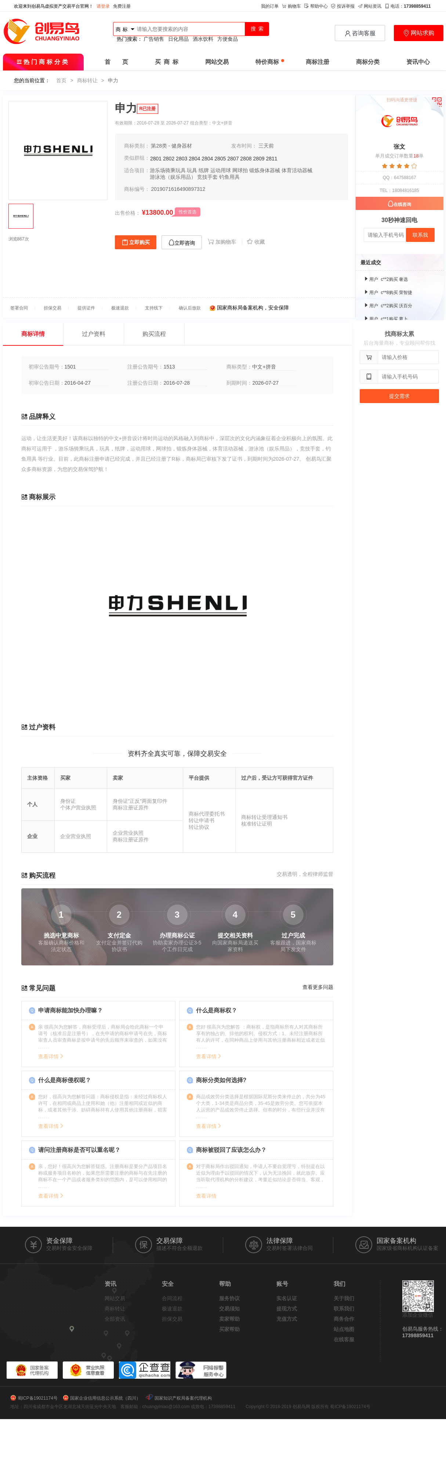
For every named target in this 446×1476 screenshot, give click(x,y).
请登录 (103, 6)
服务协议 (229, 1298)
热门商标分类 (43, 62)
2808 (245, 159)
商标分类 (368, 62)
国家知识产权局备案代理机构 (183, 1398)
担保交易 (172, 1319)
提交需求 (399, 396)
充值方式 (286, 1319)
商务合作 (344, 1319)
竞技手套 (207, 177)
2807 (233, 159)
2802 (168, 159)
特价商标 (269, 62)
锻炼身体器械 (264, 170)
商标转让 (87, 80)
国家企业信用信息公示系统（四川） (105, 1398)
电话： (408, 6)
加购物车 (222, 242)
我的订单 (270, 6)
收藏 (256, 242)
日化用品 (178, 39)
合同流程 (172, 1298)
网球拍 (240, 170)
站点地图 (344, 1329)
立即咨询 (181, 243)
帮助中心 (316, 6)
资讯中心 (418, 62)
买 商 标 (166, 62)
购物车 (291, 6)
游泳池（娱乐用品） (173, 177)
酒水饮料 (203, 39)
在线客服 (344, 1339)
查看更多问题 (317, 987)
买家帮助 (229, 1329)
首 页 (116, 62)
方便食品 (227, 39)
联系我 (420, 235)
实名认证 (286, 1298)
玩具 (192, 170)
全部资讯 (115, 1319)
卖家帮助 (229, 1319)
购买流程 (154, 334)
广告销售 (154, 39)
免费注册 (122, 6)
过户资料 (93, 334)
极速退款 (172, 1309)
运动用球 (220, 170)
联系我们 (344, 1309)
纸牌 (204, 170)
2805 (220, 159)
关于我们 (344, 1298)
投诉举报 (343, 6)
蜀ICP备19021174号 (38, 1398)
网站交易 (217, 62)
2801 (156, 159)
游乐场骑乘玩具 (168, 170)
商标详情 (33, 334)
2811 (271, 159)
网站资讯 (369, 6)
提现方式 (286, 1309)
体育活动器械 (297, 170)
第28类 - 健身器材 (171, 146)
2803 (181, 159)
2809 (258, 159)
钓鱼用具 (229, 177)
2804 (194, 159)
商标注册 (317, 62)
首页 (61, 80)
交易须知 (229, 1309)
